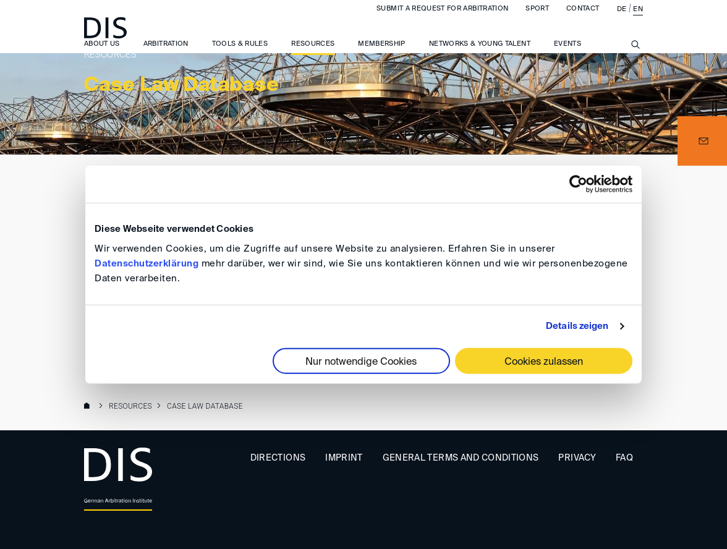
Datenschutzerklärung (146, 263)
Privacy (576, 458)
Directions (278, 458)
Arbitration (166, 56)
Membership (382, 56)
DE (622, 21)
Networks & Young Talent (479, 56)
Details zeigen (577, 326)
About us (102, 56)
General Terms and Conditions (461, 458)
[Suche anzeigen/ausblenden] (635, 64)
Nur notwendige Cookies (361, 362)
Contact (582, 20)
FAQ (624, 458)
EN (638, 21)
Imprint (343, 458)
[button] (702, 141)
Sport (537, 20)
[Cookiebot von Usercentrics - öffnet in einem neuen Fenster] (578, 184)
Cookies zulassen (543, 362)
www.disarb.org (89, 407)
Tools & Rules (240, 56)
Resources (312, 56)
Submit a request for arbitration (442, 20)
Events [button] (567, 56)
